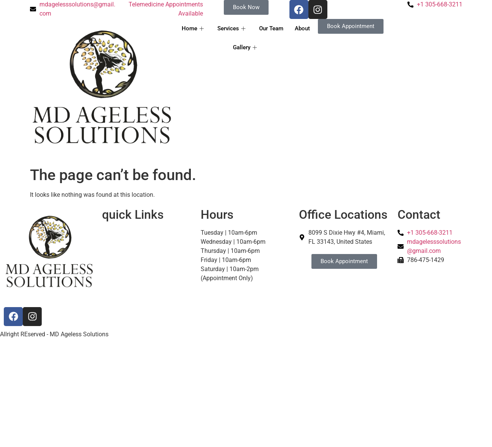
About (302, 28)
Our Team (271, 28)
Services (231, 28)
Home (193, 28)
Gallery (245, 47)
